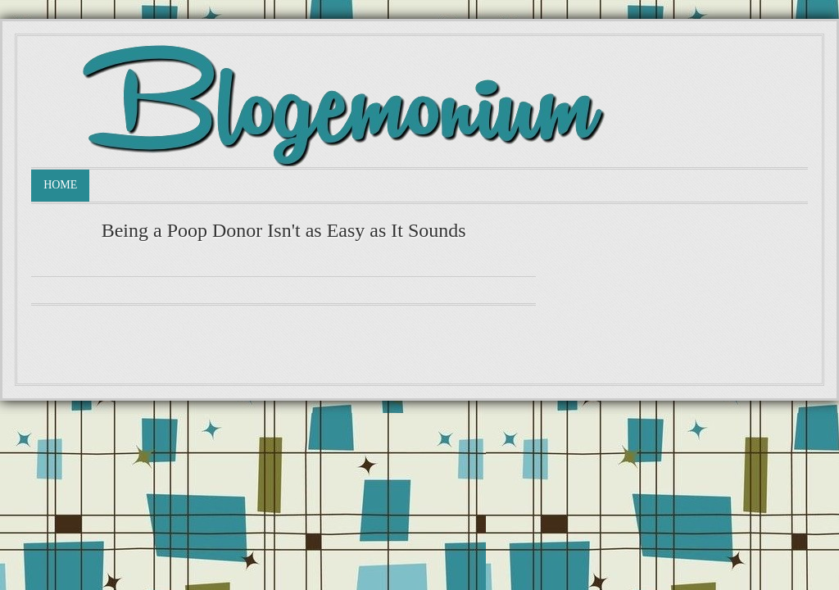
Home (60, 185)
